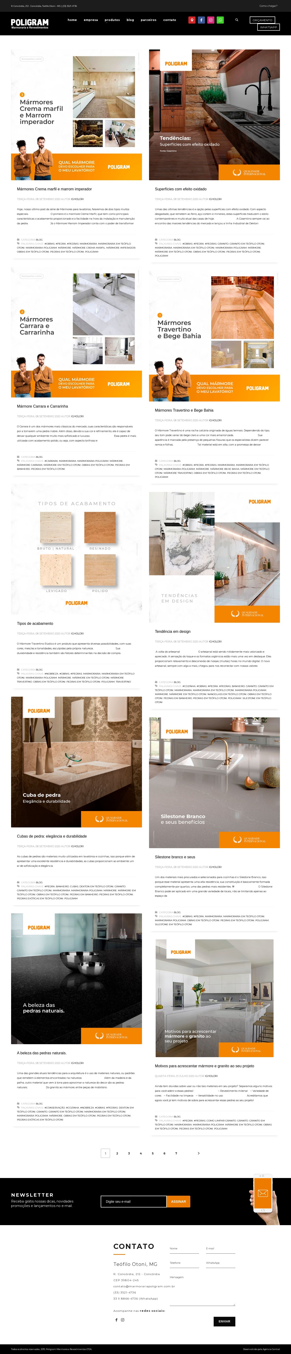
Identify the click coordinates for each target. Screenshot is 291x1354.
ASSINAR (178, 1201)
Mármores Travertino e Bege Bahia (184, 410)
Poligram (91, 251)
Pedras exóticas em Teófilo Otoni (40, 898)
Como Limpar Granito (221, 1120)
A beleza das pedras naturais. (42, 1053)
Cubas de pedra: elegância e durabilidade (52, 836)
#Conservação (55, 1107)
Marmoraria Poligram (41, 247)
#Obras (49, 243)
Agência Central (271, 1349)
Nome (173, 1248)
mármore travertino (178, 473)
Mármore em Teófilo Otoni (173, 251)
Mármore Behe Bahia (224, 468)
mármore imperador (120, 247)
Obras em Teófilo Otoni (33, 251)
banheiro (238, 686)
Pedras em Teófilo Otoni (67, 251)
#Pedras (73, 243)
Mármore (64, 247)
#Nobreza (51, 673)
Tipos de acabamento (35, 624)
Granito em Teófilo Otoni (247, 243)
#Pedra (61, 243)
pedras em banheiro (178, 698)
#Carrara (51, 460)
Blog (39, 239)
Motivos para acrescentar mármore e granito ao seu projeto (204, 1066)
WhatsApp (213, 1262)
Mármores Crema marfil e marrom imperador (54, 189)
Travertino (123, 681)
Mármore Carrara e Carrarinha (42, 406)
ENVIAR (224, 1321)
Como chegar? (269, 6)
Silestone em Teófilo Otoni (173, 924)
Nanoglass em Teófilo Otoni (227, 694)
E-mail (210, 1248)
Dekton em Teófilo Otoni (96, 886)
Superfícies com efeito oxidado (181, 189)
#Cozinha (189, 686)
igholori (77, 199)
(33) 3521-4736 (69, 6)
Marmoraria (88, 243)
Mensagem (177, 1277)
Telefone (175, 1262)
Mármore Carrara (29, 464)
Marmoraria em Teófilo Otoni (193, 247)
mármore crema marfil (88, 247)
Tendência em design (173, 632)
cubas (74, 886)
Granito (223, 243)
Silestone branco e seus (175, 857)
